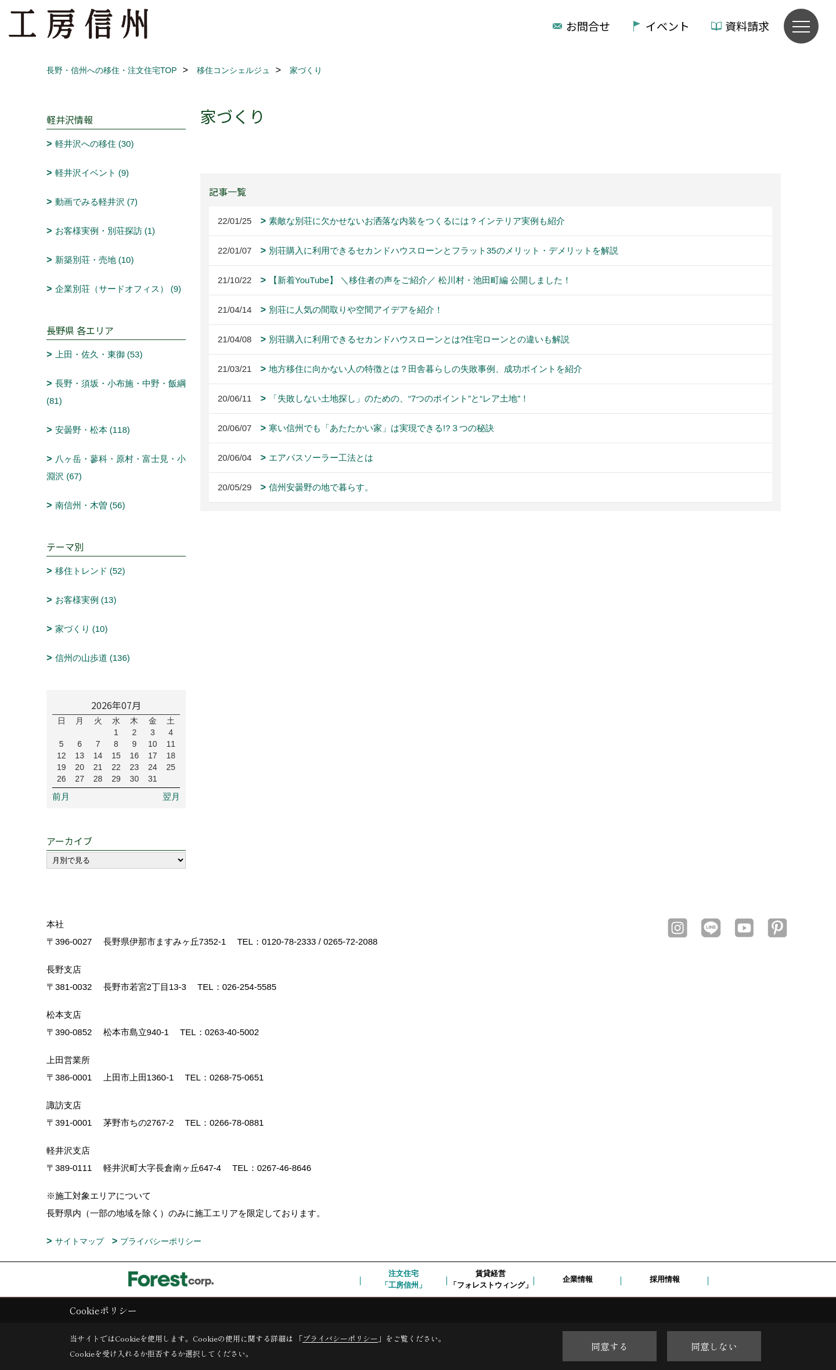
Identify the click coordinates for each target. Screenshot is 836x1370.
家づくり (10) (81, 629)
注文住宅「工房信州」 (403, 1279)
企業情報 (578, 1279)
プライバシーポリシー (160, 1241)
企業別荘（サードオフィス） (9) (118, 289)
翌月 (171, 796)
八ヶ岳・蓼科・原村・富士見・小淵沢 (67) (116, 467)
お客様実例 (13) (86, 600)
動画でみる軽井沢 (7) (96, 202)
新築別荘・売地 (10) (94, 260)
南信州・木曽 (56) (90, 505)
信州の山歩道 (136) (92, 658)
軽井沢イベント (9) (92, 173)
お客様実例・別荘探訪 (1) (105, 231)
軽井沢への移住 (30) (94, 144)
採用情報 (665, 1279)
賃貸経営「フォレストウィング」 (490, 1279)
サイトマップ (79, 1241)
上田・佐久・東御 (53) (99, 354)
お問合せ (588, 26)
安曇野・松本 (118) (92, 430)
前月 (61, 796)
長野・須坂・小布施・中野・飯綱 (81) (116, 392)
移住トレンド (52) (90, 571)
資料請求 (747, 26)
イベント (668, 26)
